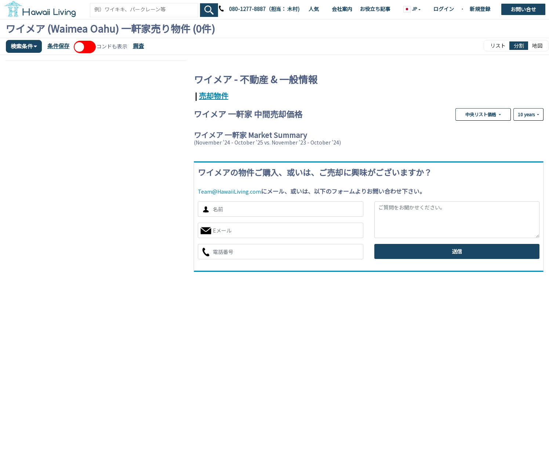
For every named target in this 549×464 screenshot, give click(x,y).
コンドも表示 (112, 46)
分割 (519, 45)
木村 (292, 8)
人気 (314, 8)
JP (410, 8)
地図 (537, 45)
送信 (457, 251)
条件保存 (58, 46)
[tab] (194, 95)
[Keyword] (144, 9)
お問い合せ (523, 9)
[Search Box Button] (209, 10)
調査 (138, 46)
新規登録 (480, 8)
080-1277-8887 (247, 8)
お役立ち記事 (375, 8)
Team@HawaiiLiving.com (229, 191)
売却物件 (213, 95)
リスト (498, 45)
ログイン (443, 8)
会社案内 (342, 8)
